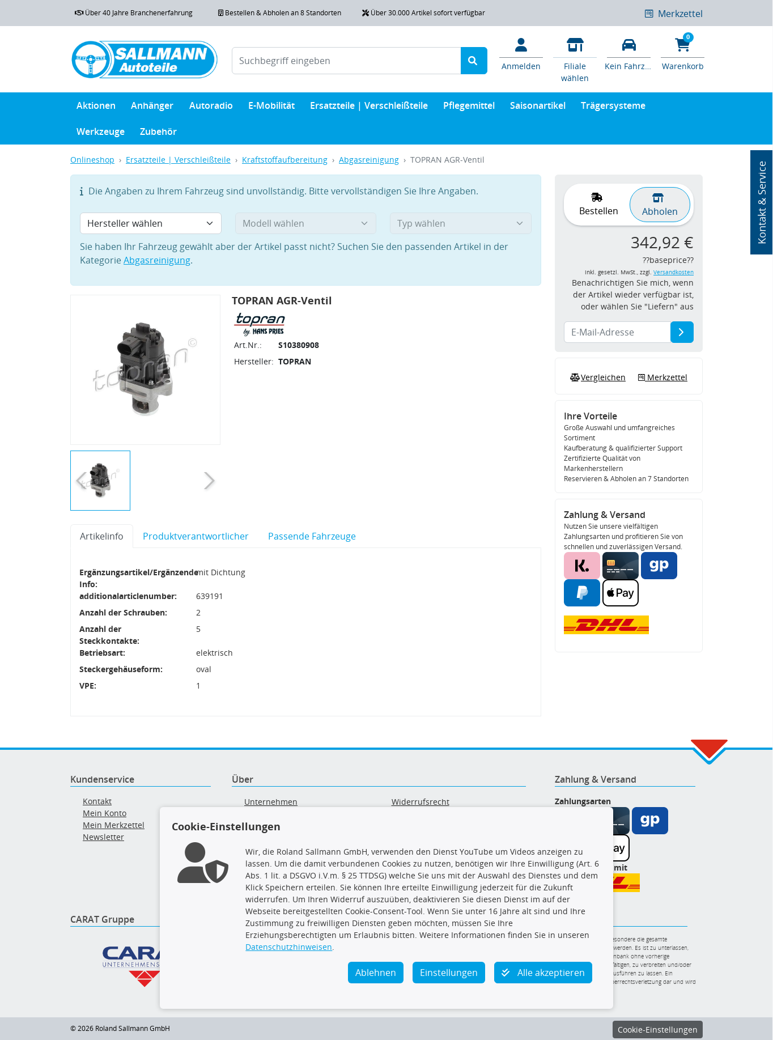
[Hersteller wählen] (151, 223)
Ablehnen (375, 972)
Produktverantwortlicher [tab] (196, 536)
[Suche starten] (474, 60)
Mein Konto (104, 813)
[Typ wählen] (461, 223)
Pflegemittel (469, 108)
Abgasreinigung (369, 159)
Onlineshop (92, 159)
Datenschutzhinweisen (288, 946)
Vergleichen (596, 377)
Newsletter (103, 836)
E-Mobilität (271, 108)
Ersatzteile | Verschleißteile (369, 108)
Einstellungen (449, 972)
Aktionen (96, 108)
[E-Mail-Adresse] (682, 332)
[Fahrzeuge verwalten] (629, 53)
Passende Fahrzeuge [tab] (312, 536)
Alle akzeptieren (543, 972)
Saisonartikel (538, 108)
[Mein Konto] (521, 53)
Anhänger (152, 108)
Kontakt (97, 801)
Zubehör (158, 134)
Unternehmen (271, 801)
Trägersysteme (613, 108)
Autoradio (211, 108)
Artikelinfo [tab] (102, 536)
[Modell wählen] (306, 223)
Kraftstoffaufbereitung (285, 159)
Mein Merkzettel (114, 825)
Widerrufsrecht (420, 801)
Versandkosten (673, 272)
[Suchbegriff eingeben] (346, 60)
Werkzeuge (101, 134)
